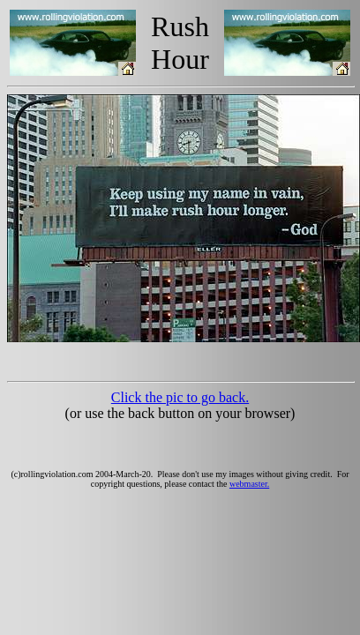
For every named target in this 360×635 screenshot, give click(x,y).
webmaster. (249, 484)
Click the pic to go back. (180, 397)
